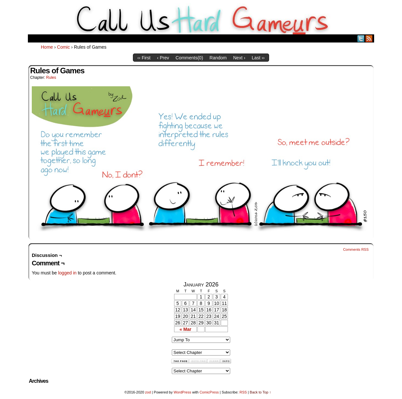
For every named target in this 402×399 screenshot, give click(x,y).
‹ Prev (163, 57)
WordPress (182, 392)
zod (148, 392)
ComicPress (209, 392)
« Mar (186, 329)
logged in (67, 272)
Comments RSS (356, 249)
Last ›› (258, 57)
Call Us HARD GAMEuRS (201, 18)
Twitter (361, 38)
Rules (51, 77)
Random (218, 57)
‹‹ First (143, 57)
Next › (239, 57)
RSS (369, 38)
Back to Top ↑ (260, 392)
